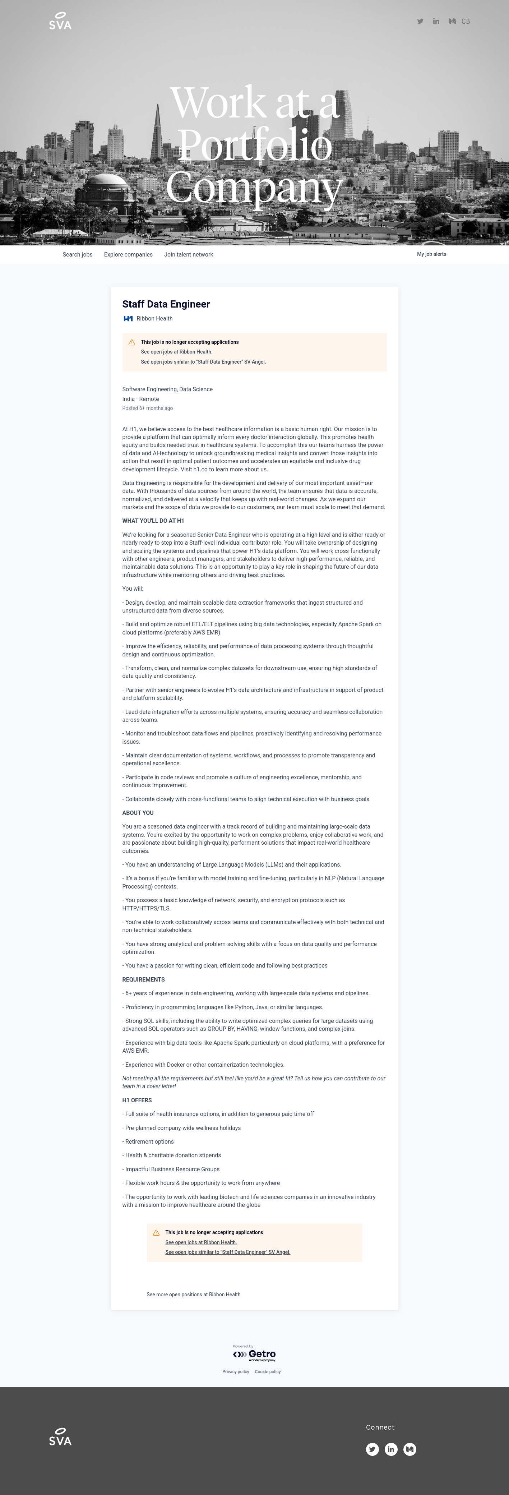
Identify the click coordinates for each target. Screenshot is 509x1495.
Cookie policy (268, 1371)
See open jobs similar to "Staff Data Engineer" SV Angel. (203, 362)
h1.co (200, 469)
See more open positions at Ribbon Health (194, 1294)
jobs (78, 254)
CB (466, 21)
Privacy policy (235, 1371)
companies (128, 254)
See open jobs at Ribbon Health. (177, 352)
